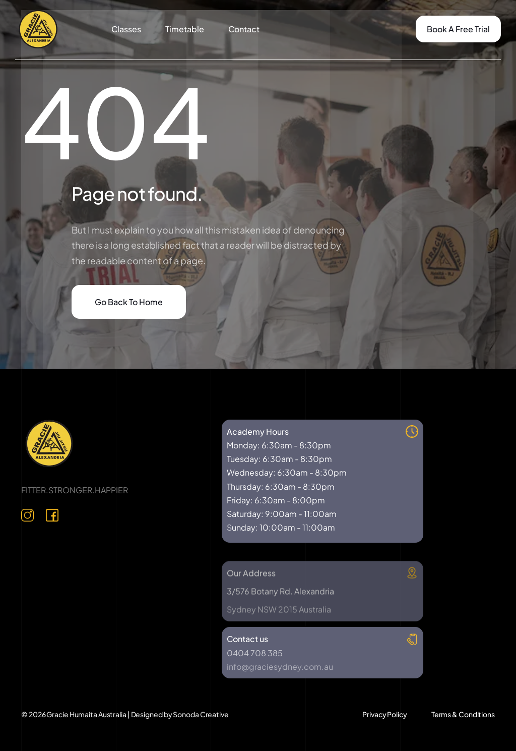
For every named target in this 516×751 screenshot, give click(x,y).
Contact (244, 29)
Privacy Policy (384, 714)
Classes (126, 29)
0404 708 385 (255, 653)
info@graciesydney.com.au (280, 666)
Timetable (184, 29)
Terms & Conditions (463, 714)
